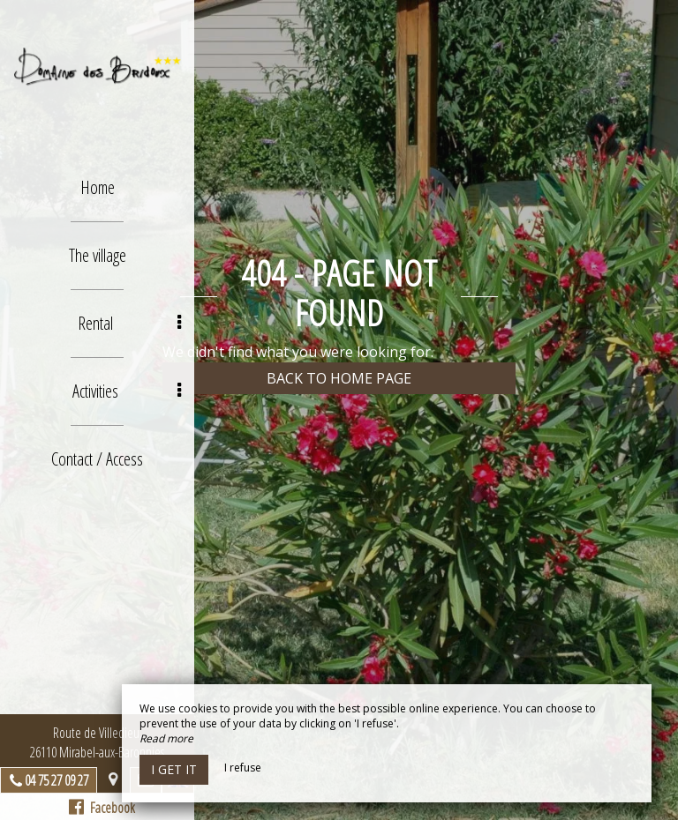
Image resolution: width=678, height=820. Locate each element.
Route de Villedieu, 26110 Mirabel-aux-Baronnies (97, 742)
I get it (174, 769)
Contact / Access (97, 459)
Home (97, 187)
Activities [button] (126, 391)
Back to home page (339, 378)
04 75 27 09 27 (56, 780)
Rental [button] (129, 323)
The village (97, 255)
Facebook (102, 807)
